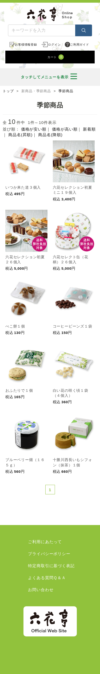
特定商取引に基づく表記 (51, 565)
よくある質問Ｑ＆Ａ (47, 577)
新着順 (89, 129)
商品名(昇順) (20, 134)
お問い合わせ (40, 589)
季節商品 (65, 91)
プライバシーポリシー (49, 553)
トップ (8, 91)
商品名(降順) (50, 134)
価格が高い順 (64, 129)
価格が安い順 (33, 129)
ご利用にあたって (45, 541)
